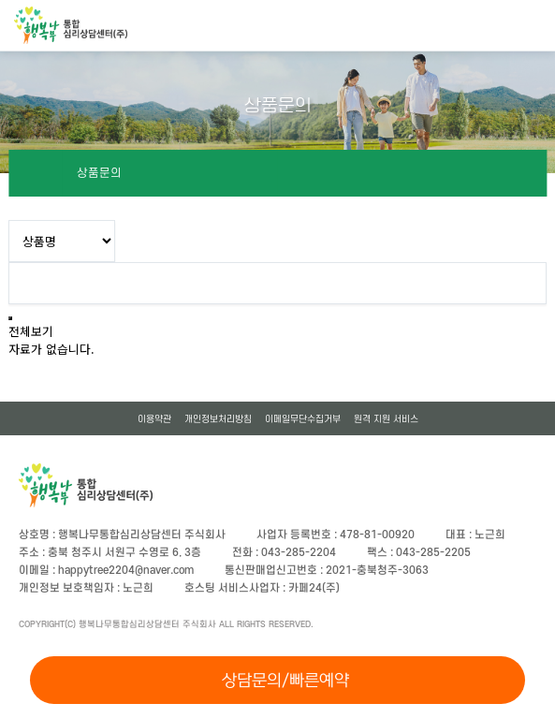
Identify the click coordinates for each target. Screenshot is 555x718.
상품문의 (99, 173)
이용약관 (154, 419)
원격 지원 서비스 (386, 419)
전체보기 (30, 331)
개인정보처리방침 (218, 419)
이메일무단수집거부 (303, 419)
